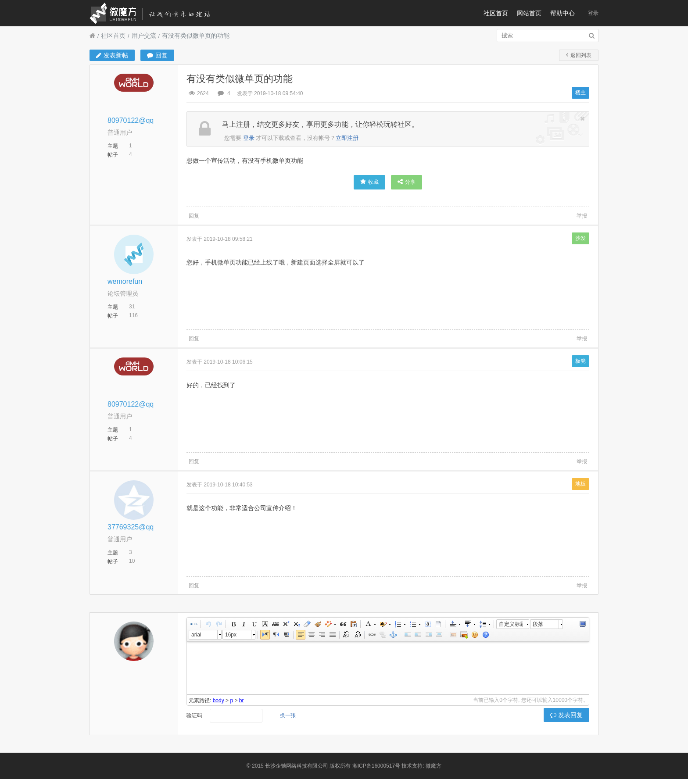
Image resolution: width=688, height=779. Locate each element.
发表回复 (566, 714)
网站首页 (529, 13)
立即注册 (347, 138)
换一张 (288, 715)
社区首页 (496, 13)
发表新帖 (112, 55)
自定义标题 (511, 624)
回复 (157, 55)
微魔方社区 (158, 13)
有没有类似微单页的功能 (195, 35)
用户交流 (144, 35)
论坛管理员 (123, 293)
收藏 (369, 182)
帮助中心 (562, 13)
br (241, 700)
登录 (593, 13)
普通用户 (120, 132)
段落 (538, 624)
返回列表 (578, 55)
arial (196, 635)
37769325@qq (131, 527)
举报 (582, 216)
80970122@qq (131, 120)
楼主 (580, 92)
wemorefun (125, 281)
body (218, 700)
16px (230, 635)
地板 (580, 484)
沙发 (580, 238)
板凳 (580, 361)
